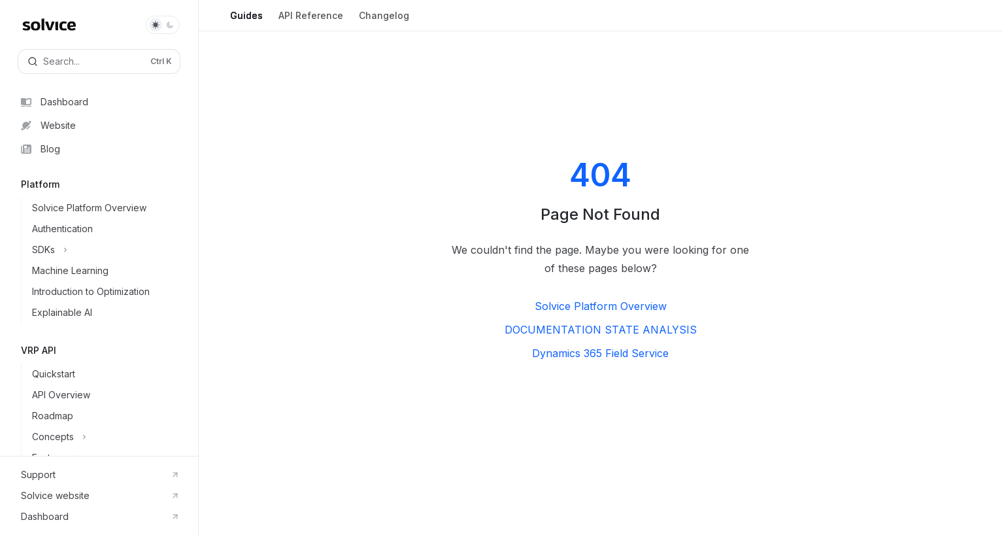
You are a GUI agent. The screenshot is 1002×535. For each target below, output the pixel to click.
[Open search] (99, 61)
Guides (246, 20)
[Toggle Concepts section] (109, 436)
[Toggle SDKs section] (109, 249)
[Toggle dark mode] (163, 25)
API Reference (310, 20)
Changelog (384, 20)
